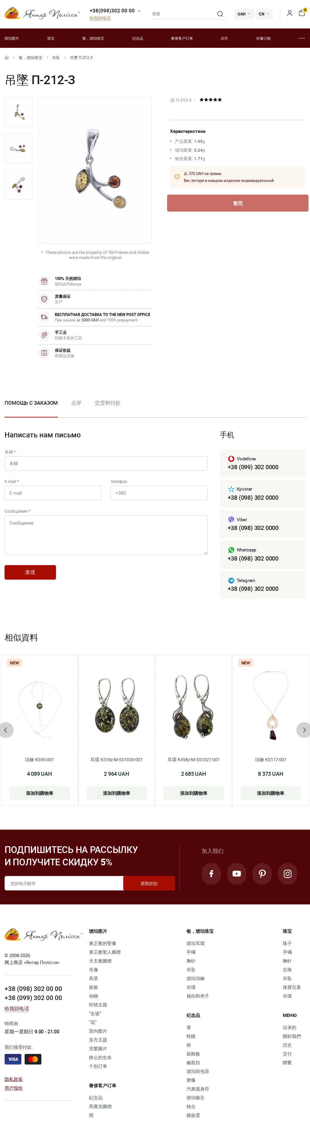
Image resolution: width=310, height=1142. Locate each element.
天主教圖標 (100, 961)
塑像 (191, 1080)
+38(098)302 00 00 (112, 10)
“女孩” (95, 1013)
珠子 (287, 943)
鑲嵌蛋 (193, 1115)
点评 (76, 402)
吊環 (191, 987)
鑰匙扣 (193, 1062)
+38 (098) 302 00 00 (33, 988)
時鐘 (191, 1036)
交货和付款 (107, 402)
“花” (93, 1022)
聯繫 (287, 1062)
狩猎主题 (98, 1005)
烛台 (191, 1106)
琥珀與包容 (197, 1071)
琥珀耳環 (195, 943)
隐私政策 (14, 1079)
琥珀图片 (12, 38)
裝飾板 (193, 1054)
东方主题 (98, 1040)
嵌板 (93, 987)
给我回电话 (100, 18)
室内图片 (98, 1031)
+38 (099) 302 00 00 (33, 997)
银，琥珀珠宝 (93, 38)
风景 (93, 978)
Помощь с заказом (31, 402)
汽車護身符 (197, 1089)
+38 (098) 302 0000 (253, 497)
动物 (93, 996)
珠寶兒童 (292, 987)
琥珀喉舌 (195, 1097)
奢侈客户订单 (182, 38)
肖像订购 (263, 38)
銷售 (224, 38)
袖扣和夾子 (197, 996)
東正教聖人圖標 (105, 952)
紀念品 (96, 1097)
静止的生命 (100, 1057)
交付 (287, 1054)
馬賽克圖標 (100, 1106)
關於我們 (292, 1036)
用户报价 (14, 1088)
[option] (18, 112)
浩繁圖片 (98, 1048)
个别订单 (98, 1066)
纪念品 (137, 38)
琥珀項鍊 (195, 978)
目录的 (289, 1027)
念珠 (287, 969)
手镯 (191, 952)
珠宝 (50, 38)
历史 (287, 1045)
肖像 (93, 969)
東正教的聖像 (102, 943)
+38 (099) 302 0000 (253, 467)
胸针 (191, 961)
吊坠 (56, 57)
